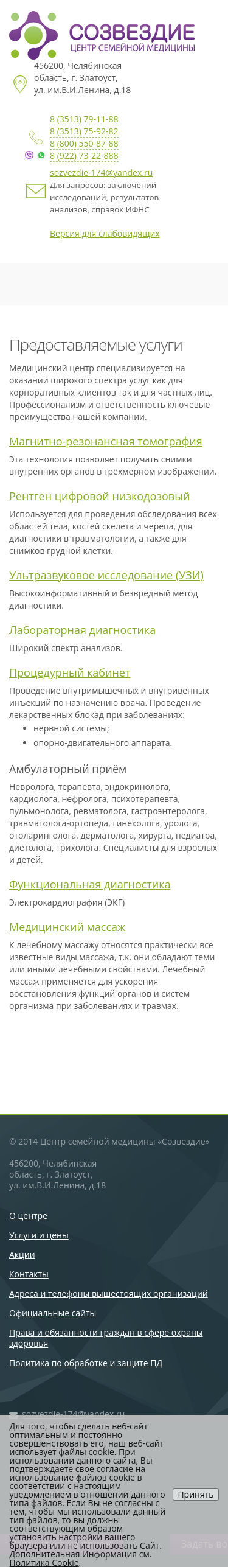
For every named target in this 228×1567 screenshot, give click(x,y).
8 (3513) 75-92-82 (84, 131)
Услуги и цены (39, 1235)
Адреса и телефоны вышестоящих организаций (108, 1293)
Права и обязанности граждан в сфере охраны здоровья (106, 1338)
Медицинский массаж (67, 927)
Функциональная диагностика (90, 884)
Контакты (29, 1274)
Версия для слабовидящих (105, 233)
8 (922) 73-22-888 (84, 155)
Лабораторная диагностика (82, 630)
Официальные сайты (52, 1313)
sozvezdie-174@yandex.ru (101, 172)
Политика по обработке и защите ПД (85, 1363)
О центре (28, 1215)
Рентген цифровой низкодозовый (99, 496)
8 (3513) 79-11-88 (84, 119)
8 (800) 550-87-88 (84, 143)
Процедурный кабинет (69, 672)
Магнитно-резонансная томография (105, 441)
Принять (195, 1494)
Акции (22, 1254)
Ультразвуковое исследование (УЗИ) (106, 575)
